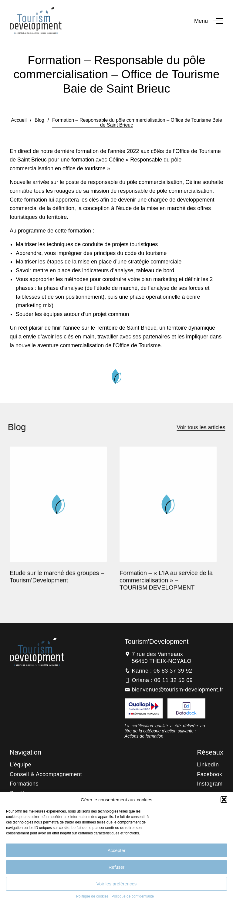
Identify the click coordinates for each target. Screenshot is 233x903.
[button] (224, 799)
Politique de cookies (92, 896)
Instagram (210, 784)
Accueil (19, 120)
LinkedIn (208, 765)
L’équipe (20, 765)
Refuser (117, 867)
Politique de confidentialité (133, 896)
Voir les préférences (116, 883)
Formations (24, 784)
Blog (39, 120)
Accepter (116, 850)
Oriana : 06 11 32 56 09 (162, 680)
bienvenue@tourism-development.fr (177, 690)
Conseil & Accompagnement (46, 774)
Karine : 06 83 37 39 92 (162, 671)
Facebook (209, 774)
